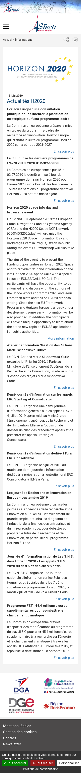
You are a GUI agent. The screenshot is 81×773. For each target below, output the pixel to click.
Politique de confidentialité (40, 769)
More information (61, 338)
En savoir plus (64, 151)
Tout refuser (42, 763)
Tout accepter (15, 763)
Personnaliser (69, 763)
